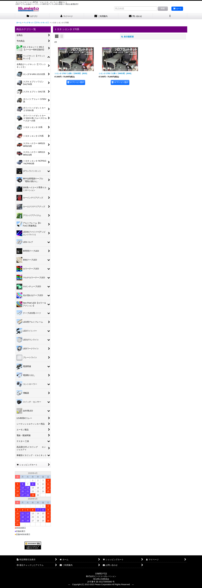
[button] (170, 16)
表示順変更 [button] (127, 37)
